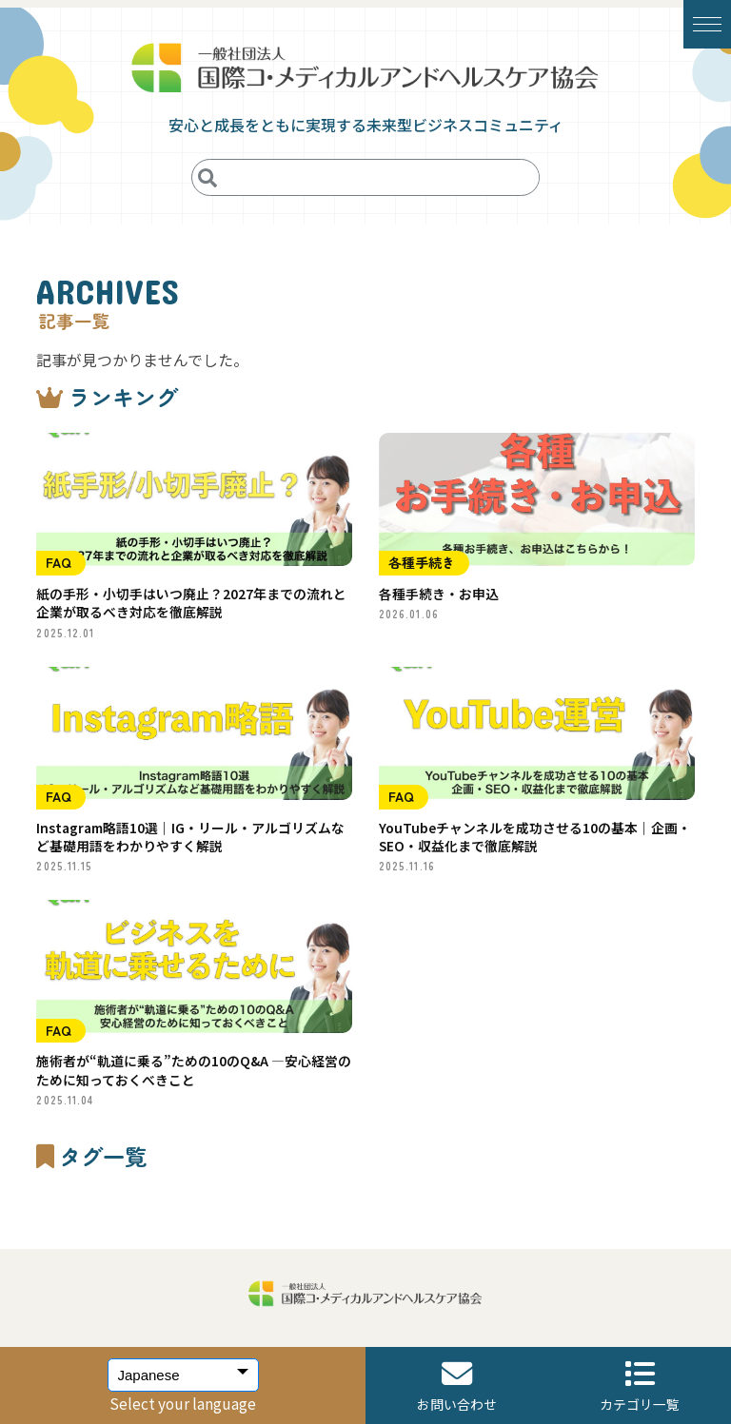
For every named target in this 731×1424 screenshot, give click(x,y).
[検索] (208, 177)
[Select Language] (183, 1375)
